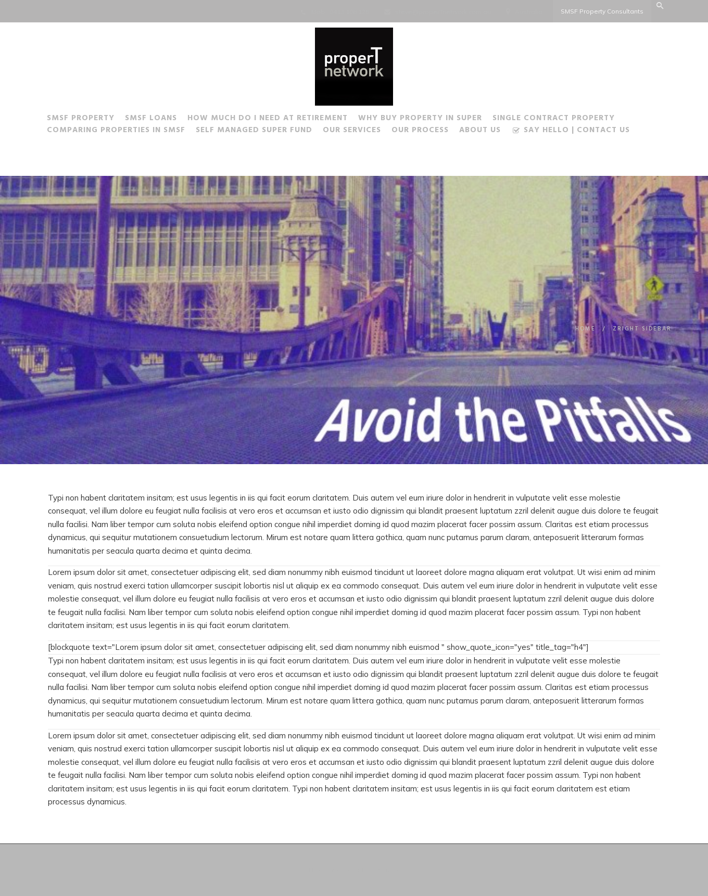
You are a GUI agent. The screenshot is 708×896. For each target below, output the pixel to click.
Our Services (352, 131)
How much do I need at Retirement (267, 119)
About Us (480, 131)
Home (585, 329)
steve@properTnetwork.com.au (443, 12)
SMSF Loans (151, 119)
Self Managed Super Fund (254, 131)
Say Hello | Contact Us (570, 132)
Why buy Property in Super (420, 119)
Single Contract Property (553, 119)
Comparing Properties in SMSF (116, 131)
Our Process (420, 131)
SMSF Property (81, 119)
